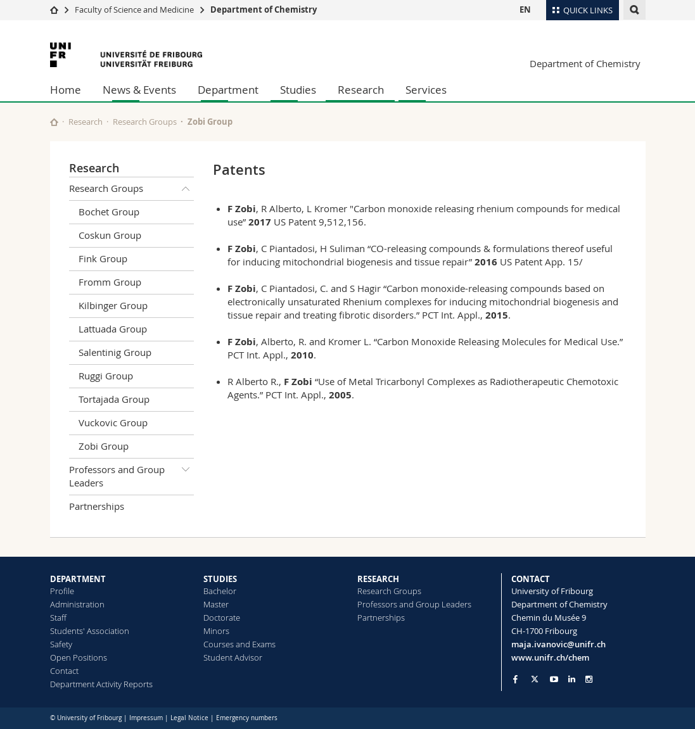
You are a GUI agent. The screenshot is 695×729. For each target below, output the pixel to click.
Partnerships (96, 506)
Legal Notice (189, 718)
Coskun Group (110, 235)
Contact (64, 670)
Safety (61, 644)
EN (525, 9)
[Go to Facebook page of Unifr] (515, 679)
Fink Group (103, 258)
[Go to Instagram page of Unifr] (588, 679)
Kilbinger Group (113, 305)
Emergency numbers (246, 718)
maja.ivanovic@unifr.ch (558, 644)
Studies (298, 89)
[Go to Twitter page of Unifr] (535, 679)
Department (228, 89)
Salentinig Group (115, 352)
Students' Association (89, 631)
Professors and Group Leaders (131, 474)
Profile (62, 591)
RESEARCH (378, 579)
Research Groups (145, 121)
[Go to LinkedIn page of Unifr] (571, 679)
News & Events (139, 89)
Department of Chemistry (263, 9)
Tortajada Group (114, 399)
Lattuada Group (113, 328)
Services (426, 89)
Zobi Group (210, 121)
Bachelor (219, 591)
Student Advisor (232, 657)
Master (216, 604)
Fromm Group (110, 282)
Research (361, 89)
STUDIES (220, 579)
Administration (77, 604)
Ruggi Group (106, 375)
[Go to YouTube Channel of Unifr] (554, 679)
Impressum (146, 718)
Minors (216, 631)
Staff (58, 617)
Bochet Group (109, 211)
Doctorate (221, 617)
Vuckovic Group (113, 422)
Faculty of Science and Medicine (134, 9)
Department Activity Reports (101, 684)
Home (65, 89)
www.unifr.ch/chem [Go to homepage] (550, 657)
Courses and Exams (239, 644)
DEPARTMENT (78, 579)
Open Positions (78, 657)
